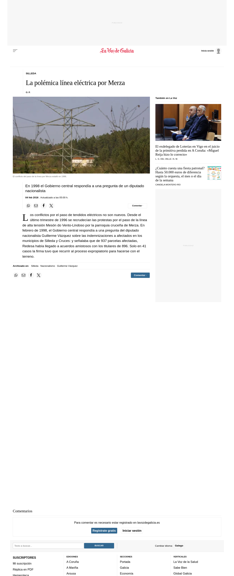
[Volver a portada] (117, 50)
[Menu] (15, 50)
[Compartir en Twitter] (51, 206)
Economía (126, 573)
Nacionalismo (47, 266)
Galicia (124, 567)
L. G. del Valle (163, 159)
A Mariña (72, 567)
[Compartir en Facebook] (44, 206)
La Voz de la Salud (185, 561)
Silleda (34, 266)
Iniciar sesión (132, 530)
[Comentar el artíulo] (137, 205)
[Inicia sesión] (211, 50)
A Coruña (73, 561)
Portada (125, 561)
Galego (179, 545)
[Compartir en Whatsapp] (28, 206)
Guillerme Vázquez (67, 266)
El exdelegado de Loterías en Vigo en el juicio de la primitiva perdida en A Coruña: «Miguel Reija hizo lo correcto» (187, 150)
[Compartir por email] (36, 206)
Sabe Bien (180, 567)
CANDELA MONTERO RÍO (168, 185)
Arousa (71, 573)
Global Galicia (182, 573)
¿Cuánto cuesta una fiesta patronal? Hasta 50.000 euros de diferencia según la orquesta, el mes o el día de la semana (180, 174)
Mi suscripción (22, 563)
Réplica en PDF (23, 569)
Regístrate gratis (104, 530)
